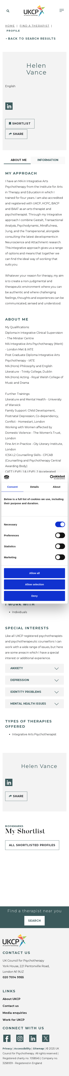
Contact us (11, 1006)
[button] (7, 11)
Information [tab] (47, 160)
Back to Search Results (32, 38)
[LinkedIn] (9, 106)
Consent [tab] (12, 486)
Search (34, 920)
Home (10, 25)
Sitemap (38, 1048)
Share (16, 134)
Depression (19, 680)
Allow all (34, 573)
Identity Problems (25, 691)
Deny (34, 595)
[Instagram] (20, 1038)
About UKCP (11, 999)
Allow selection (34, 584)
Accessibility (22, 1048)
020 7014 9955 (13, 977)
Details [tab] (34, 486)
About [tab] (56, 486)
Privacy (7, 1048)
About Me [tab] (19, 160)
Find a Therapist (34, 25)
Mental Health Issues (28, 703)
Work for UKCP (13, 1019)
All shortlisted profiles (32, 845)
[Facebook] (7, 1038)
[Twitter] (45, 1038)
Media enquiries (15, 1013)
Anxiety (16, 668)
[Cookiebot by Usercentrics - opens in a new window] (50, 477)
